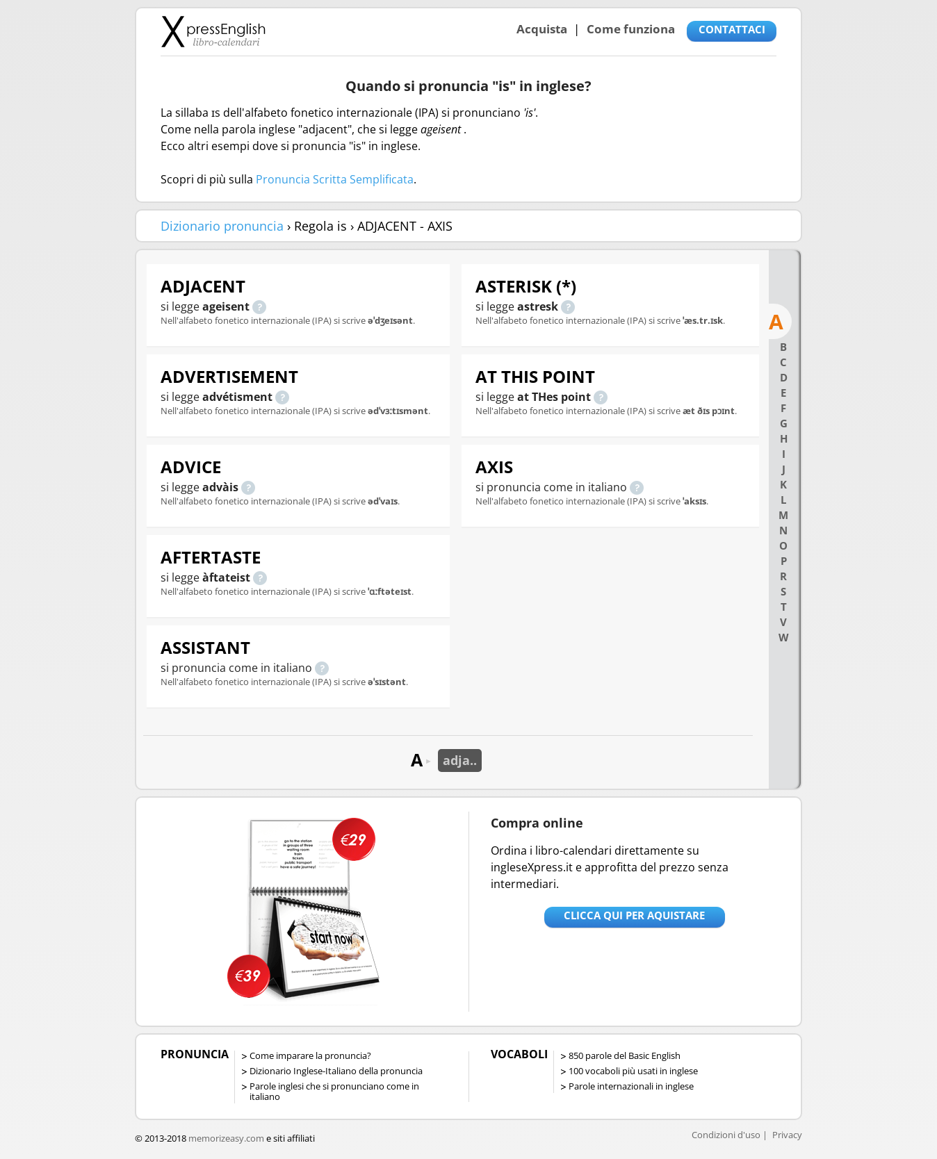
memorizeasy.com (226, 1138)
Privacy (787, 1134)
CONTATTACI (732, 29)
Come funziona (631, 29)
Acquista (541, 29)
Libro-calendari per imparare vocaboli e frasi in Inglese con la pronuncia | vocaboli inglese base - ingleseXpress (213, 31)
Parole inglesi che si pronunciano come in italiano (334, 1091)
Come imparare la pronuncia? (310, 1055)
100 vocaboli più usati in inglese (633, 1071)
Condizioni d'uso (726, 1134)
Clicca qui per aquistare (634, 915)
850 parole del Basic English (625, 1055)
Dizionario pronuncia (222, 225)
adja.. (460, 760)
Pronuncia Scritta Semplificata (335, 179)
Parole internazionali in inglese (631, 1086)
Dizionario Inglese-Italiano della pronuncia (336, 1071)
